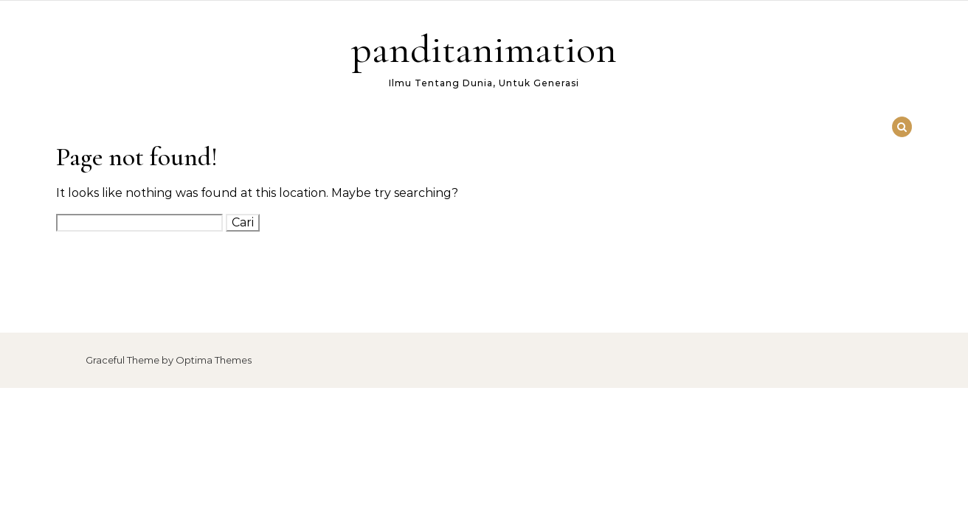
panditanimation (484, 49)
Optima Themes (214, 360)
